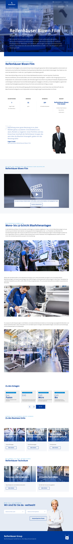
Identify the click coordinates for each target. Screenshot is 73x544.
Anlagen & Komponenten (35, 6)
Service (44, 6)
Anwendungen (24, 6)
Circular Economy (52, 6)
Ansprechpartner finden (38, 518)
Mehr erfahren (11, 447)
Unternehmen (61, 6)
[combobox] (14, 512)
